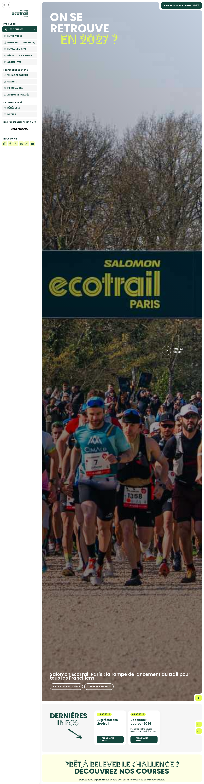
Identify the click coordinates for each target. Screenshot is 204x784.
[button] (199, 724)
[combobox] (6, 5)
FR (5, 5)
